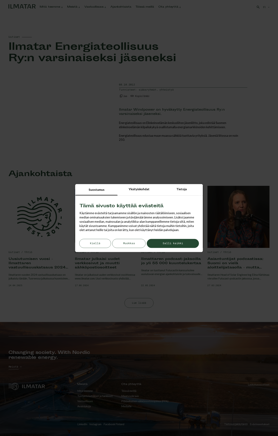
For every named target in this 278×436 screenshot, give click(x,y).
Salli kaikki (173, 243)
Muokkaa (129, 243)
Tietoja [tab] (181, 189)
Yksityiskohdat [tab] (139, 189)
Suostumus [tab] (96, 189)
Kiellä (95, 243)
